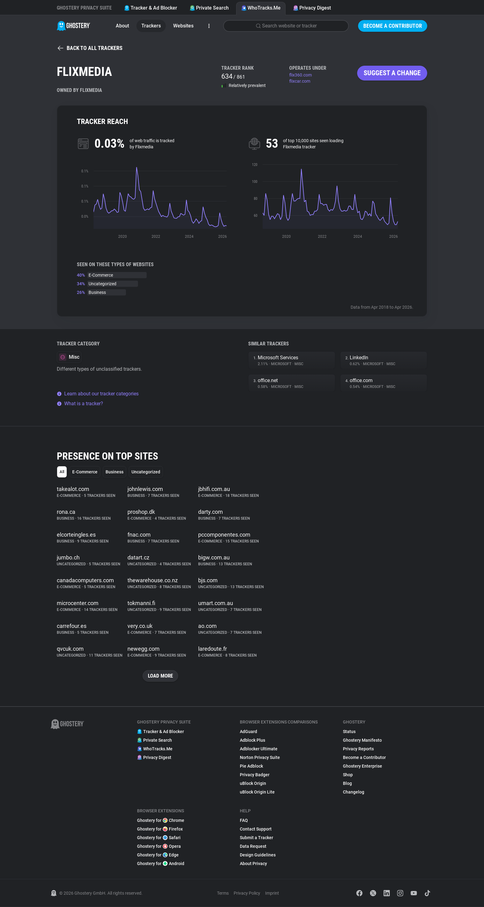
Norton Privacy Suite (260, 757)
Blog (347, 783)
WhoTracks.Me (261, 8)
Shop (348, 775)
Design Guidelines (258, 855)
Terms (223, 893)
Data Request (253, 846)
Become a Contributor (392, 26)
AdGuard (248, 731)
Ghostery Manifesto (362, 740)
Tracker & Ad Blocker (150, 8)
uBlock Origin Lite (257, 792)
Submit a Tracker (256, 837)
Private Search (209, 8)
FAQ (244, 820)
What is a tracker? (80, 403)
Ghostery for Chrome (160, 820)
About (122, 26)
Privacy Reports (358, 749)
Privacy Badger (254, 775)
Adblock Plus (252, 740)
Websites (183, 26)
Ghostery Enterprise (362, 766)
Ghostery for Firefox (160, 829)
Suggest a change (392, 73)
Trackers (151, 26)
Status (349, 731)
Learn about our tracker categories (98, 394)
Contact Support (256, 829)
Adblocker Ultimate (258, 749)
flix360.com (300, 74)
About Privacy (253, 863)
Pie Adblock (251, 766)
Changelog (353, 792)
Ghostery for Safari (159, 837)
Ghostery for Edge (158, 855)
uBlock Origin (253, 783)
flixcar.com (299, 81)
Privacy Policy (247, 893)
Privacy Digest (312, 8)
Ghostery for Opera (159, 846)
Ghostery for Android (160, 863)
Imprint (272, 893)
